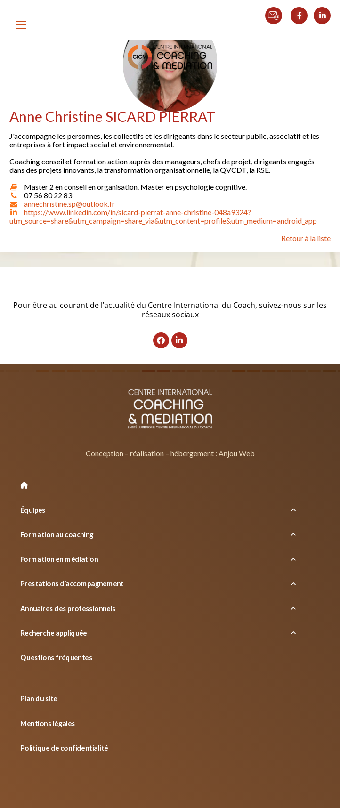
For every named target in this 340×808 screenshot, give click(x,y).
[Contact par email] (277, 10)
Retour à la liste (306, 238)
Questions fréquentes (56, 657)
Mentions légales (47, 723)
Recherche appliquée (54, 633)
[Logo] (170, 57)
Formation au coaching (57, 534)
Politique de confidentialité (64, 747)
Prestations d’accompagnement (72, 583)
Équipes (33, 509)
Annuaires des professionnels (68, 608)
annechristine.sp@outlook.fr (69, 203)
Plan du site (38, 698)
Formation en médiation (59, 559)
